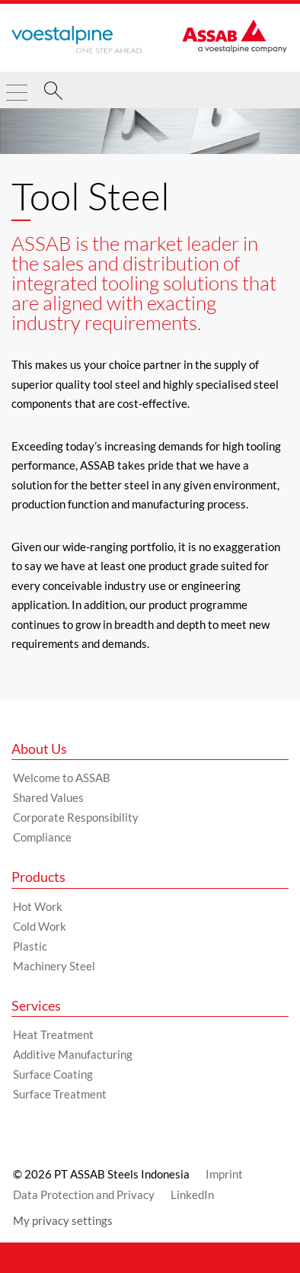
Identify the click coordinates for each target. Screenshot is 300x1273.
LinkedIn (192, 1194)
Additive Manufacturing (72, 1054)
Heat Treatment (53, 1034)
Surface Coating (53, 1074)
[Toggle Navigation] (16, 86)
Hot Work (37, 906)
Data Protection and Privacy (84, 1194)
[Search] (53, 93)
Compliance (42, 837)
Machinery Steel (54, 966)
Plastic (30, 946)
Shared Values (48, 797)
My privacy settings (63, 1220)
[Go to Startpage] (77, 39)
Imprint (224, 1174)
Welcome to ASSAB (61, 777)
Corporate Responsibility (76, 817)
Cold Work (39, 926)
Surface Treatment (60, 1094)
